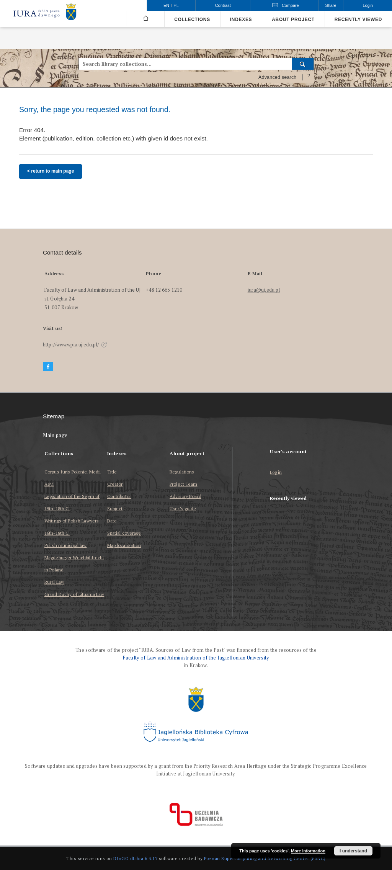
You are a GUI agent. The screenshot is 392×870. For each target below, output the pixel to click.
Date (112, 521)
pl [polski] (176, 5)
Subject (115, 508)
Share (330, 5)
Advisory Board (185, 496)
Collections (192, 19)
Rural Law (54, 582)
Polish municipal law (65, 545)
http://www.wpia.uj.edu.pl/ (75, 344)
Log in (276, 472)
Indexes (241, 19)
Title (112, 472)
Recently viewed (358, 19)
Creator (115, 484)
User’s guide (183, 508)
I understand (353, 851)
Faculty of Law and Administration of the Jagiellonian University (196, 658)
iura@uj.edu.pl (264, 290)
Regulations (182, 472)
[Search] (303, 64)
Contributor (119, 496)
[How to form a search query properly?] (309, 77)
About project (293, 19)
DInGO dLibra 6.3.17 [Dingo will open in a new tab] (135, 858)
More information (308, 851)
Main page (55, 435)
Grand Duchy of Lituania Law (74, 594)
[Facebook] (48, 367)
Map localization (124, 545)
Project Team (183, 484)
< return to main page (50, 171)
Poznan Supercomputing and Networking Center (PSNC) (265, 858)
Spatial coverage (124, 533)
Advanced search (277, 77)
